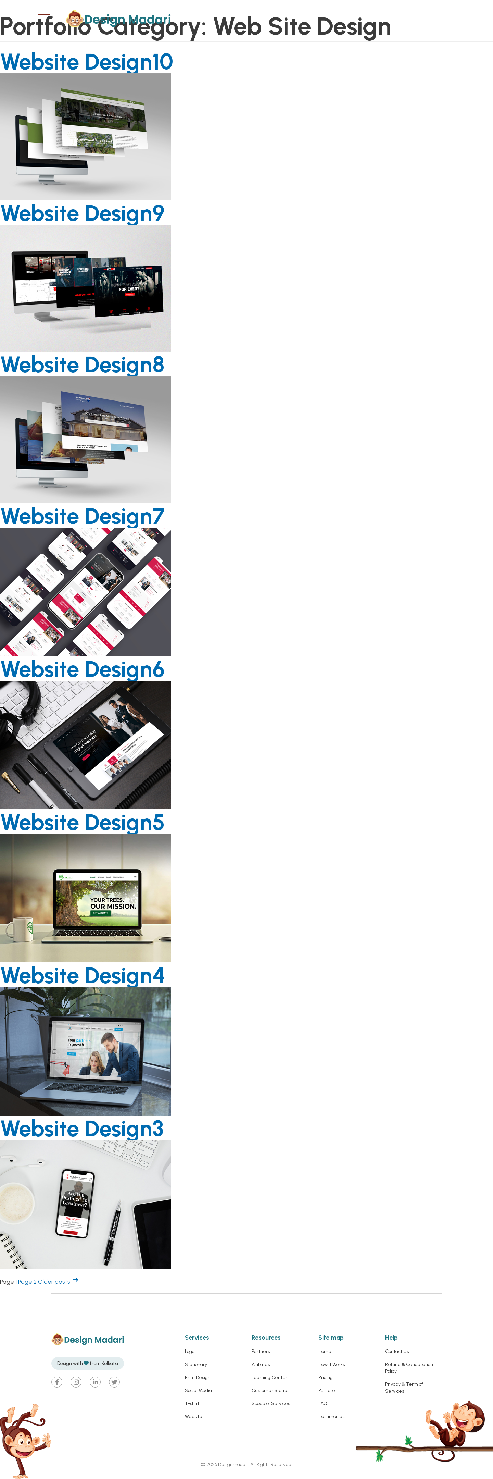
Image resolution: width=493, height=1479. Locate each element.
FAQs (323, 1403)
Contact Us (397, 1351)
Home (324, 1351)
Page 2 (27, 1281)
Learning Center (269, 1377)
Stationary (196, 1364)
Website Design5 (91, 821)
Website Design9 (90, 212)
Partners (261, 1351)
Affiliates (261, 1364)
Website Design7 (90, 515)
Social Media (198, 1390)
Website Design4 (91, 974)
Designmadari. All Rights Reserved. (254, 1464)
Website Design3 (90, 1128)
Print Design (198, 1377)
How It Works (331, 1364)
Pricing (325, 1377)
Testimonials (331, 1416)
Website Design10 (95, 61)
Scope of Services (271, 1403)
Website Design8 (90, 364)
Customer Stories (270, 1390)
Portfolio (326, 1390)
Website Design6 (90, 668)
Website (193, 1416)
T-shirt (192, 1403)
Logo (189, 1351)
